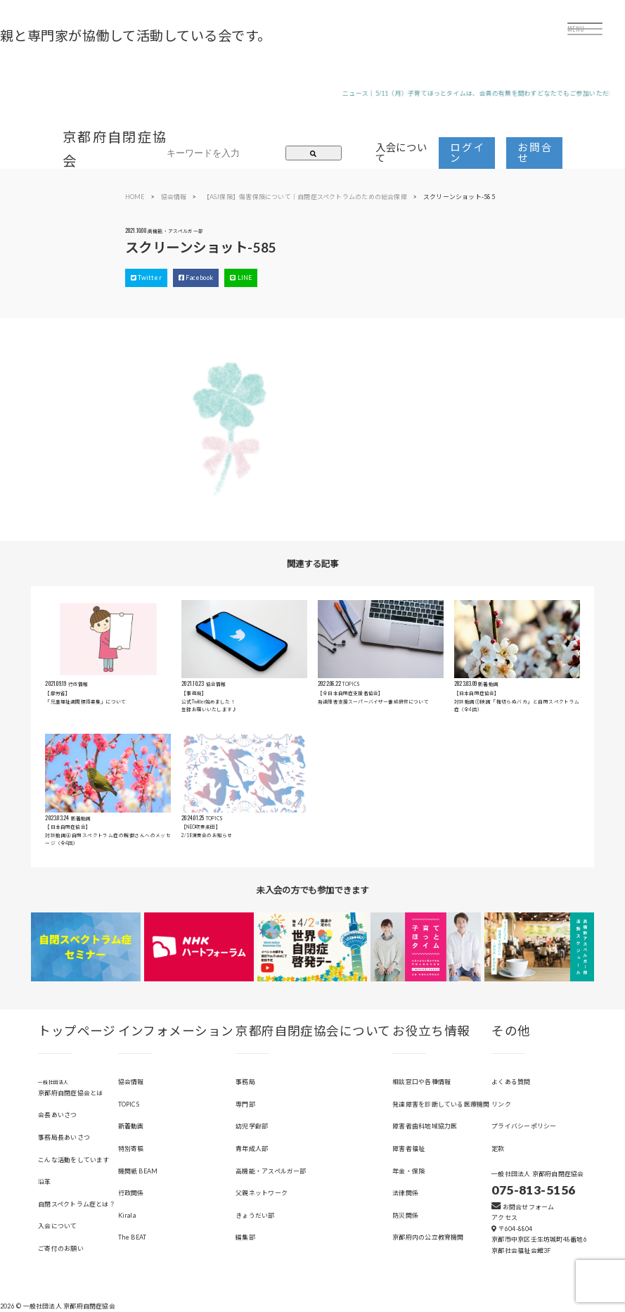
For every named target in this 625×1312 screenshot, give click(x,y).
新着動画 (131, 1126)
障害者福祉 (408, 1148)
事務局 (245, 1081)
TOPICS (128, 1104)
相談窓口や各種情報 (421, 1081)
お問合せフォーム (522, 1207)
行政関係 (131, 1193)
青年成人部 (252, 1148)
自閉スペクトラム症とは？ (76, 1204)
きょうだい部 (255, 1215)
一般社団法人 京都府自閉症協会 (537, 1174)
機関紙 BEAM (138, 1171)
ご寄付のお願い (61, 1248)
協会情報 (131, 1081)
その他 (510, 1031)
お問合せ (534, 152)
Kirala (127, 1215)
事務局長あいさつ (64, 1137)
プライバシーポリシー (523, 1126)
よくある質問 (510, 1081)
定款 (497, 1148)
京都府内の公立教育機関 (427, 1237)
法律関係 (405, 1193)
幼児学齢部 (252, 1126)
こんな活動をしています (73, 1160)
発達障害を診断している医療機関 (440, 1104)
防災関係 (405, 1215)
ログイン (467, 152)
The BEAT (132, 1237)
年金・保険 (408, 1171)
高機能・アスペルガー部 (271, 1171)
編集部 (245, 1237)
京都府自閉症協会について (313, 1031)
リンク (501, 1104)
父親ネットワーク (262, 1193)
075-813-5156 (533, 1189)
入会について (401, 152)
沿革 (44, 1181)
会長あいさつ (57, 1115)
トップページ (77, 1031)
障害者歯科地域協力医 (424, 1126)
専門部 (245, 1104)
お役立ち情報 (431, 1031)
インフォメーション (176, 1031)
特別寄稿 (131, 1148)
